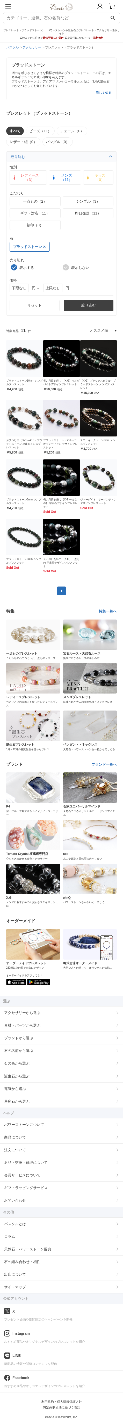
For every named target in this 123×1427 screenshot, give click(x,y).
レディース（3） (25, 177)
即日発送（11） (88, 213)
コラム (9, 1236)
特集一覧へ (108, 611)
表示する (22, 267)
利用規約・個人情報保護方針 (61, 1402)
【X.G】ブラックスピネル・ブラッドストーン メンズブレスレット (98, 384)
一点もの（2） (35, 201)
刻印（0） (35, 225)
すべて (15, 131)
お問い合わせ (15, 1200)
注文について (15, 1150)
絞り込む (62, 157)
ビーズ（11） (40, 131)
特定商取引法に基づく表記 (61, 1407)
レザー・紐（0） (23, 142)
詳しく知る (103, 93)
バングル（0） (58, 142)
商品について (15, 1137)
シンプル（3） (88, 201)
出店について (15, 1274)
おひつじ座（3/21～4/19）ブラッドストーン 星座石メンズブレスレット (24, 444)
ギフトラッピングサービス (26, 1188)
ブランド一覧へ (104, 764)
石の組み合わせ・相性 (22, 1262)
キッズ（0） (95, 177)
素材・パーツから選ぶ (22, 1025)
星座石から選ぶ (17, 1101)
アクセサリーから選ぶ (22, 1013)
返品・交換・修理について (26, 1162)
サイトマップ (15, 1287)
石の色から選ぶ (17, 1063)
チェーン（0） (72, 131)
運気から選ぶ (15, 1089)
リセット (34, 305)
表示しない (76, 267)
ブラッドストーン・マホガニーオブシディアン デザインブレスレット (61, 444)
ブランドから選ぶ (18, 1038)
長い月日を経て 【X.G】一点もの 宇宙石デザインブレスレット (61, 563)
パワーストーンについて (24, 1125)
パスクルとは (15, 1224)
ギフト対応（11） (35, 213)
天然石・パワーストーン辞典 (27, 1249)
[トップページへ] (61, 12)
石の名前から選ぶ (18, 1051)
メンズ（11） (62, 177)
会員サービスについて (22, 1175)
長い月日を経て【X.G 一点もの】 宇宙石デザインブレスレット (60, 503)
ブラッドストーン (29, 247)
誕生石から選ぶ (17, 1076)
